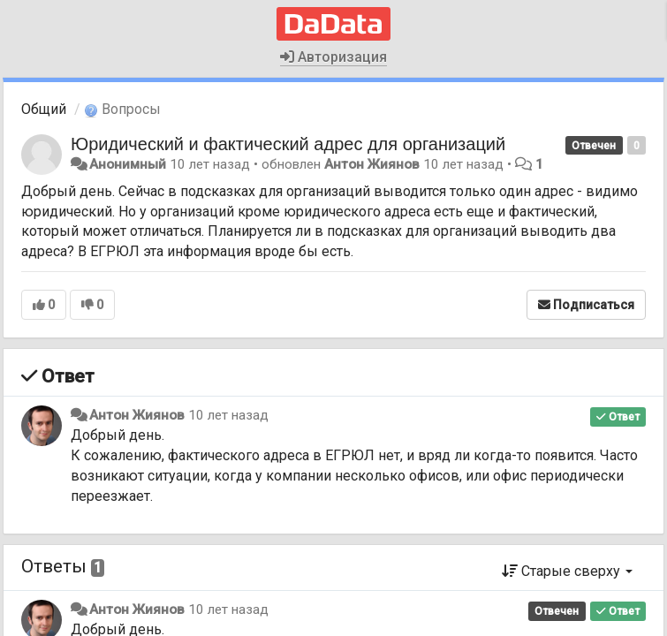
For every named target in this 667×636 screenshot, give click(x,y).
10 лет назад (228, 415)
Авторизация (333, 57)
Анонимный (127, 164)
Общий (43, 109)
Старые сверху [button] (567, 571)
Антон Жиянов (372, 164)
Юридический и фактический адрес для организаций (288, 144)
